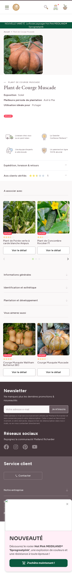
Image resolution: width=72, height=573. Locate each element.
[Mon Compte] (55, 7)
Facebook (6, 446)
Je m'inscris (59, 409)
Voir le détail (19, 250)
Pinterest (25, 446)
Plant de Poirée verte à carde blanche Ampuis (16, 242)
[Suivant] (67, 259)
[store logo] (16, 8)
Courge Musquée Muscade (52, 362)
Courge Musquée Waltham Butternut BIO (18, 363)
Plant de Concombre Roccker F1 (49, 242)
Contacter (24, 475)
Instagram (15, 446)
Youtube (34, 446)
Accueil (7, 32)
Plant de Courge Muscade (23, 32)
